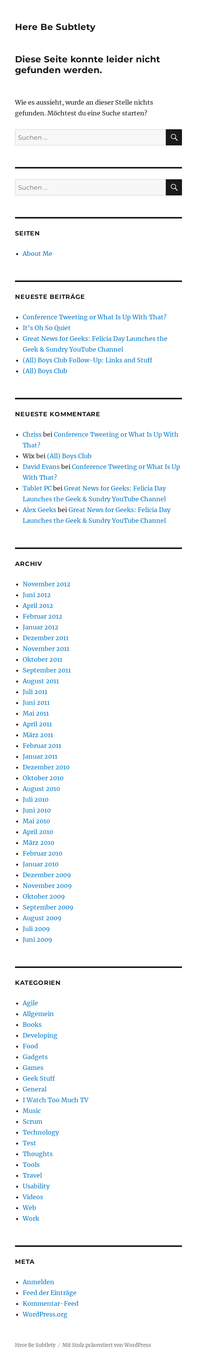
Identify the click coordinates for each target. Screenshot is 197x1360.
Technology (41, 1132)
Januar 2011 (40, 756)
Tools (31, 1164)
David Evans (41, 467)
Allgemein (38, 1014)
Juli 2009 (36, 929)
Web (29, 1207)
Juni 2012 (37, 595)
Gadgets (35, 1057)
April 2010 (38, 832)
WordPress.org (45, 1314)
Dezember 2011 (45, 638)
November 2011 (46, 648)
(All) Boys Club (45, 371)
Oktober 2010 (43, 778)
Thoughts (38, 1154)
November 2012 (46, 584)
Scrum (32, 1121)
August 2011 (41, 681)
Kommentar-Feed (50, 1303)
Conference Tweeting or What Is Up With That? (95, 317)
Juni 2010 (37, 810)
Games (33, 1067)
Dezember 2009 (47, 875)
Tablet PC (37, 488)
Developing (40, 1035)
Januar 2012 (40, 627)
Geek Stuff (39, 1078)
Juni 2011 (36, 702)
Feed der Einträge (50, 1293)
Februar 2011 (42, 745)
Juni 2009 (37, 939)
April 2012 (38, 605)
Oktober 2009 (44, 896)
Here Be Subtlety (55, 27)
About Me (37, 253)
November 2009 (47, 885)
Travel (32, 1175)
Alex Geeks (39, 510)
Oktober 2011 (42, 659)
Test (29, 1143)
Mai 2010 (36, 821)
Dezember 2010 (46, 767)
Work (31, 1218)
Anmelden (38, 1282)
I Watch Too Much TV (55, 1100)
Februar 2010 (42, 853)
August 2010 (41, 789)
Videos (33, 1197)
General (35, 1089)
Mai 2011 (36, 713)
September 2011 (47, 670)
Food (30, 1046)
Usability (36, 1186)
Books (32, 1024)
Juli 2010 (35, 799)
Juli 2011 (35, 692)
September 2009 (48, 907)
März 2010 (38, 842)
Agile (30, 1003)
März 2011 (38, 735)
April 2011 (37, 724)
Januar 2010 (40, 864)
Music (32, 1111)
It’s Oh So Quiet (47, 328)
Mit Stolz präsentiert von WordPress (106, 1345)
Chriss (32, 434)
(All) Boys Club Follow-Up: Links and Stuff (87, 360)
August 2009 (42, 918)
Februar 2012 (42, 616)
